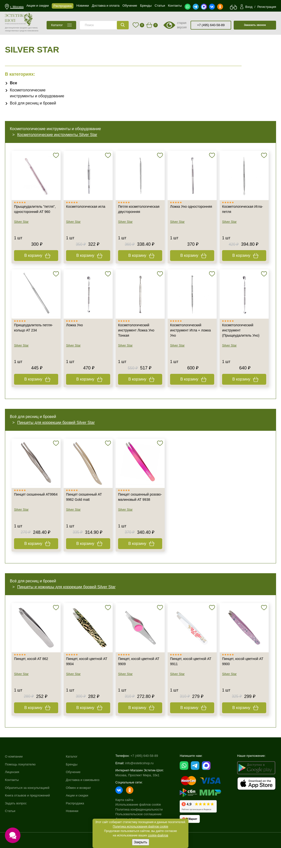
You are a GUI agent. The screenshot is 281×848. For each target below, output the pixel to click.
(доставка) (33, 28)
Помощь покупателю (20, 764)
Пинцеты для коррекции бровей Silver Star (56, 422)
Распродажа (75, 803)
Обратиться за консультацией (27, 788)
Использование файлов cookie (138, 804)
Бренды (71, 764)
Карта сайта (124, 800)
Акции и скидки (77, 795)
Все (13, 83)
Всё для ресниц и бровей (33, 103)
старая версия (182, 25)
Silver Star (21, 222)
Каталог (71, 756)
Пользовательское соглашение (138, 814)
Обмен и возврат (78, 788)
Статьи (10, 811)
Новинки (72, 811)
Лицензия (12, 772)
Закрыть (140, 842)
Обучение (73, 772)
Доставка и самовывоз (82, 780)
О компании (14, 756)
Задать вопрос (16, 803)
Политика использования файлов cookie (140, 826)
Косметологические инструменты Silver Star (57, 135)
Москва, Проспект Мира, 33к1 (137, 775)
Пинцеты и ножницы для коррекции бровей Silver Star (66, 587)
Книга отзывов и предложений (27, 795)
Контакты (12, 780)
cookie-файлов (158, 835)
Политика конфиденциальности (139, 809)
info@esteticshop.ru (139, 763)
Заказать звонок (255, 24)
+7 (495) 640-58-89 (211, 25)
